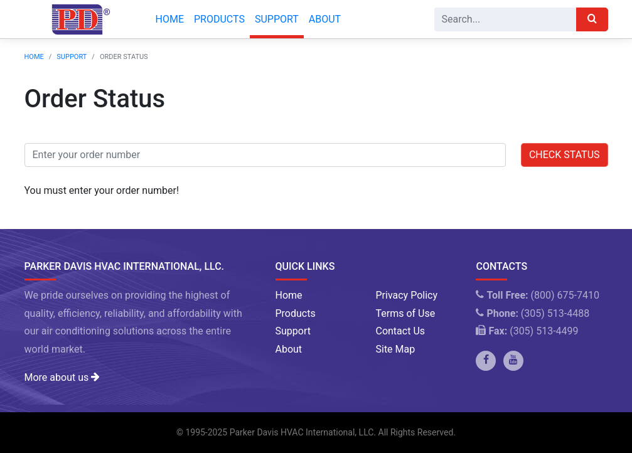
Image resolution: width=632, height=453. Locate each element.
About (325, 19)
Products (219, 19)
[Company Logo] (77, 19)
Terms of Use (405, 313)
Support (277, 19)
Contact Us (400, 331)
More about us (62, 377)
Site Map (395, 349)
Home (170, 19)
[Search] (505, 19)
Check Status (564, 155)
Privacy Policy (406, 295)
